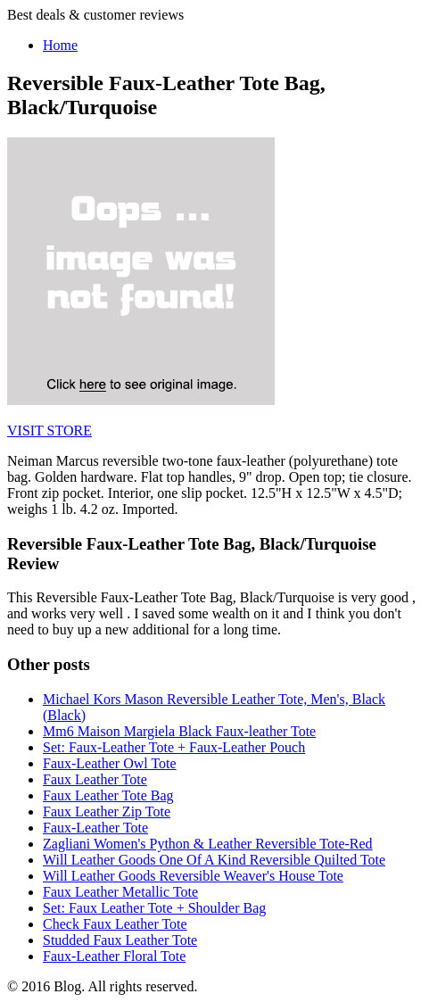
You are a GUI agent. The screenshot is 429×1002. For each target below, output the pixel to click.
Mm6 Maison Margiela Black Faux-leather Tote (179, 731)
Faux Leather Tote (95, 779)
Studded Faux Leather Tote (120, 940)
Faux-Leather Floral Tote (114, 956)
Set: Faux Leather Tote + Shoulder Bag (154, 907)
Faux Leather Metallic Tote (120, 891)
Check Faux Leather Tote (115, 924)
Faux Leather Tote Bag (108, 795)
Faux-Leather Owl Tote (110, 763)
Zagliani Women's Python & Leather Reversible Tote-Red (208, 843)
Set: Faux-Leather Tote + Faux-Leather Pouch (174, 747)
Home (60, 45)
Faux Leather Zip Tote (106, 811)
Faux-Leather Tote (95, 827)
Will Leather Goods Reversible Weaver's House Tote (193, 875)
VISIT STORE (49, 430)
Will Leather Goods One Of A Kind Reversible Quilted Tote (214, 859)
